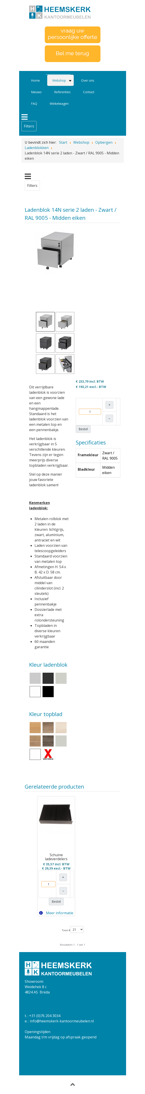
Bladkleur (86, 469)
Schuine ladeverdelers (56, 857)
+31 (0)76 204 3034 (44, 1015)
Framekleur (88, 454)
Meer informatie (56, 912)
